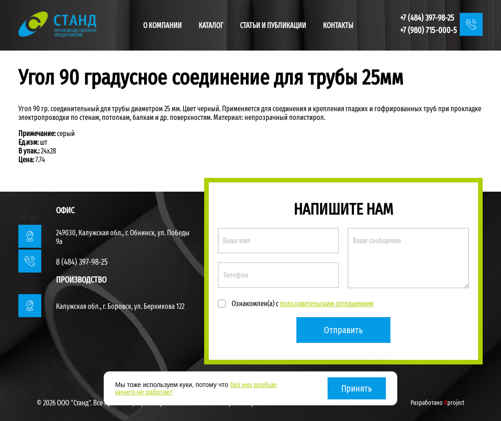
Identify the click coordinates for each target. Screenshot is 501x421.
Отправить (343, 330)
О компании (162, 25)
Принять (356, 388)
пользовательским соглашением (326, 303)
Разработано (437, 403)
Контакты (338, 25)
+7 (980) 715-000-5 (428, 30)
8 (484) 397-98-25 (82, 262)
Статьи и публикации (273, 25)
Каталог (211, 25)
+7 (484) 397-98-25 (427, 18)
